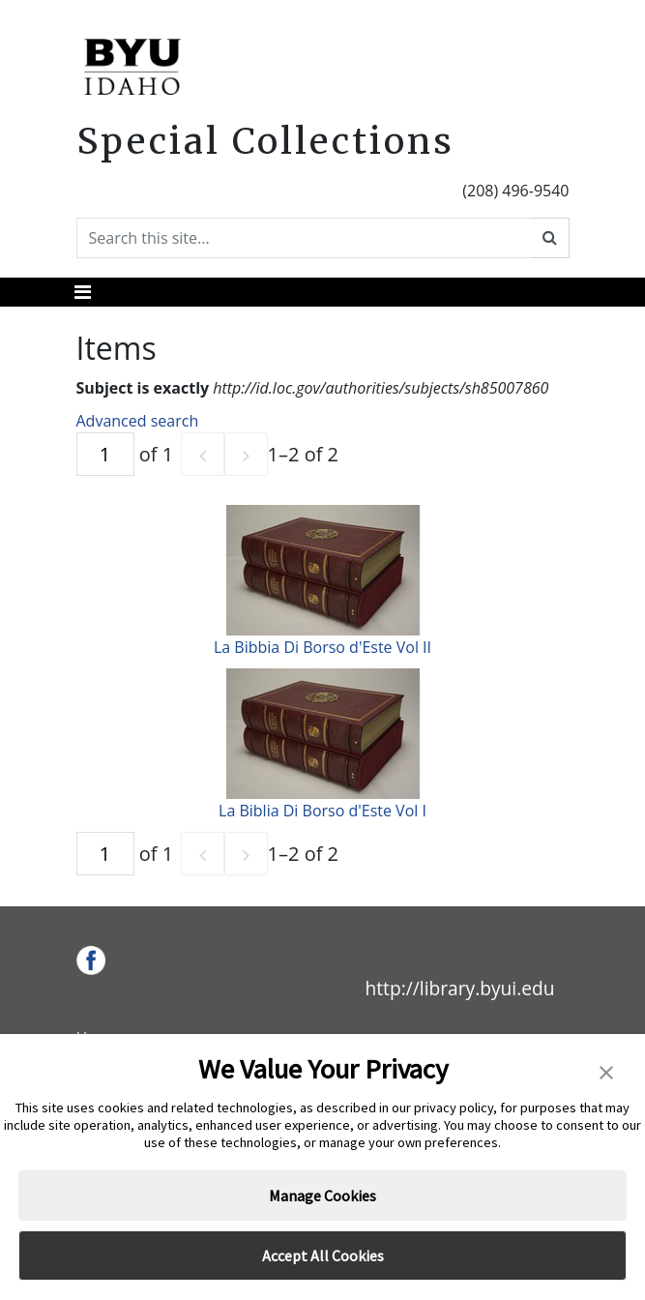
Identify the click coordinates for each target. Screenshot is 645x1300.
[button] (606, 1070)
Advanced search (137, 420)
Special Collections (265, 141)
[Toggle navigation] (82, 292)
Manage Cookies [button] (322, 1195)
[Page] (105, 454)
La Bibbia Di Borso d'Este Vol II (322, 647)
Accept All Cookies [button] (323, 1255)
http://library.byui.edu (459, 988)
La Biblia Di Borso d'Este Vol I (322, 810)
